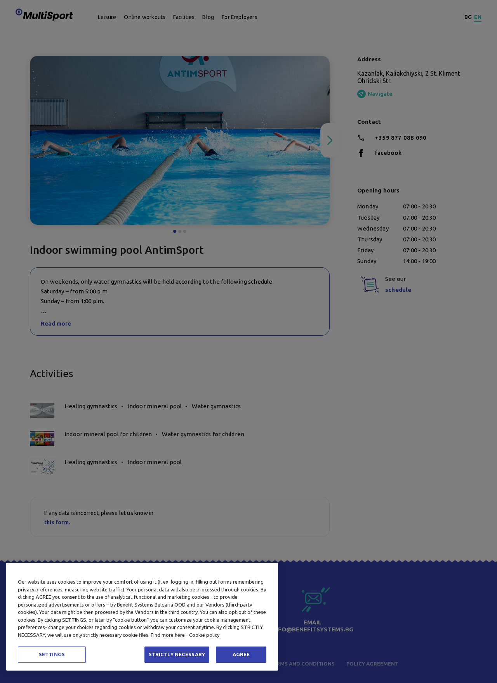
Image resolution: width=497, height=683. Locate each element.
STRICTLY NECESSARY (177, 654)
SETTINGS (52, 654)
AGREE (241, 654)
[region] (142, 617)
